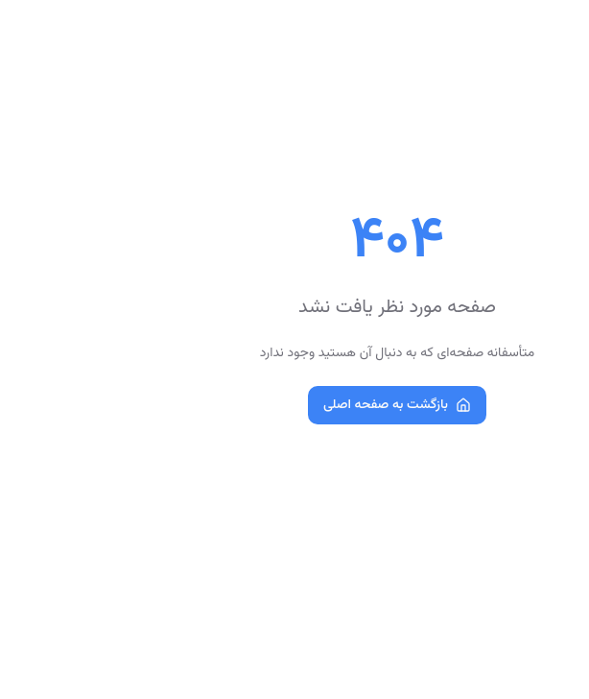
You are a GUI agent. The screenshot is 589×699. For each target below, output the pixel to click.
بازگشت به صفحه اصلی (294, 405)
